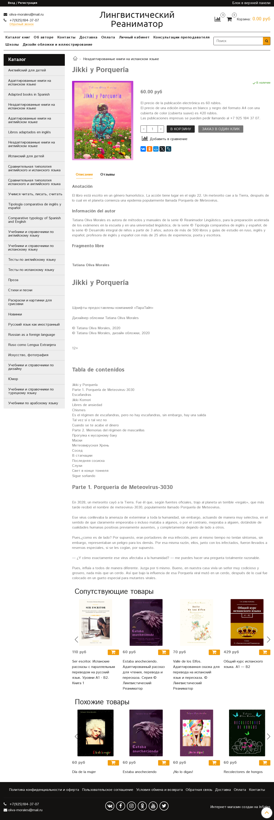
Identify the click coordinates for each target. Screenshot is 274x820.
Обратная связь (199, 789)
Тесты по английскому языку (32, 259)
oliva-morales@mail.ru (26, 14)
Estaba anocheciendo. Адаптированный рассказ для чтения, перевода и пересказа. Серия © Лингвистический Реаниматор (144, 675)
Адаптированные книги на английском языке (29, 120)
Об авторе (44, 37)
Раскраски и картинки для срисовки (30, 302)
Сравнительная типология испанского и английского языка (34, 182)
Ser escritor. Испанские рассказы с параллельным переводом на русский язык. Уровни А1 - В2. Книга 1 (93, 672)
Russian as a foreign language (31, 334)
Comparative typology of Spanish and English (34, 220)
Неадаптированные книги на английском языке (31, 144)
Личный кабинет (134, 37)
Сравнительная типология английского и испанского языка (34, 168)
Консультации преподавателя (181, 37)
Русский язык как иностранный (34, 324)
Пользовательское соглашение (107, 789)
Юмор (13, 379)
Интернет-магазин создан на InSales (240, 807)
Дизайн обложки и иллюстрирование (58, 44)
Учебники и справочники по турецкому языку (31, 391)
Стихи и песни (20, 290)
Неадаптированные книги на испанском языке (121, 59)
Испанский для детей (26, 156)
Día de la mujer (84, 772)
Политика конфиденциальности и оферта (44, 789)
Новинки (15, 314)
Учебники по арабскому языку (33, 403)
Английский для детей (27, 70)
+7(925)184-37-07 (23, 20)
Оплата (108, 37)
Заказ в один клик (221, 129)
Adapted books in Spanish (29, 94)
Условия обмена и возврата (159, 789)
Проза (13, 280)
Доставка (88, 37)
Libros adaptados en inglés (29, 132)
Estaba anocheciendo (140, 772)
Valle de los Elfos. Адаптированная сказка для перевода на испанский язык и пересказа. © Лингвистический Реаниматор (196, 675)
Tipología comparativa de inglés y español (34, 206)
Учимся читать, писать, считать (35, 194)
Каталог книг (17, 37)
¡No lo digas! (183, 772)
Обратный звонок (21, 24)
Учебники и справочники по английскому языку (31, 233)
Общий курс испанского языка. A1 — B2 (243, 664)
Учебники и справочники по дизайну (31, 367)
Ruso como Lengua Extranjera (32, 345)
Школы (12, 44)
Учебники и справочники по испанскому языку (31, 247)
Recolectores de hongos (243, 772)
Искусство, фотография (28, 355)
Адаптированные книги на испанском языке (29, 82)
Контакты (66, 37)
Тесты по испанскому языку (31, 270)
